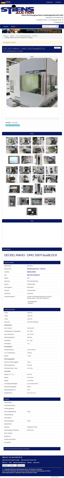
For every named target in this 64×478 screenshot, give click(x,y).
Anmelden (58, 2)
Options (57, 47)
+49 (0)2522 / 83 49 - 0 (42, 20)
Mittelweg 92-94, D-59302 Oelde (54, 17)
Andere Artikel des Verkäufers (12, 125)
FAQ (35, 460)
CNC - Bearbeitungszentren (23, 36)
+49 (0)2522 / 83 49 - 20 (56, 20)
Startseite (5, 26)
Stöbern (13, 26)
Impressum (36, 462)
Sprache (5, 465)
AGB (10, 462)
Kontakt (17, 460)
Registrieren (49, 2)
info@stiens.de (58, 22)
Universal (34, 36)
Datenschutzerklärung (19, 462)
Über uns (4, 462)
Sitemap (29, 462)
